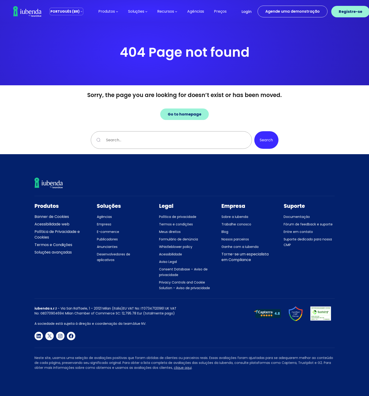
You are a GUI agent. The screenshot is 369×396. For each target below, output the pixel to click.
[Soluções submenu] (146, 11)
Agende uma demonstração (292, 11)
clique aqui (183, 367)
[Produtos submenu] (117, 11)
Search (266, 140)
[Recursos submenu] (176, 11)
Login (247, 11)
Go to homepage (184, 114)
